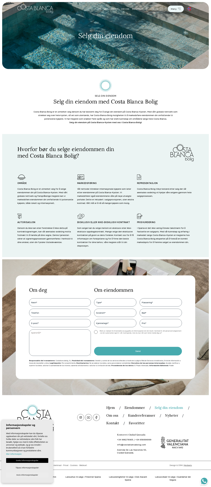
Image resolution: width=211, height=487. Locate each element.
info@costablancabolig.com (131, 444)
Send (138, 351)
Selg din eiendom (170, 407)
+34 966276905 (125, 439)
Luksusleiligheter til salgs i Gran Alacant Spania (128, 478)
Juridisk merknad (53, 465)
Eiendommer (111, 9)
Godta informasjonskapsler (27, 460)
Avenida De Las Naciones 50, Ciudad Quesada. (132, 451)
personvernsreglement (173, 331)
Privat (66, 465)
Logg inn (156, 8)
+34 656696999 (143, 439)
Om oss (125, 9)
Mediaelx (188, 465)
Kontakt (137, 9)
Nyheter (172, 415)
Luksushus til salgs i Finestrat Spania (83, 477)
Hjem (98, 9)
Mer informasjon (14, 453)
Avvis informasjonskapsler (27, 475)
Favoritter (137, 423)
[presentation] (108, 341)
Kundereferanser (142, 415)
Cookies (74, 465)
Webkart (83, 465)
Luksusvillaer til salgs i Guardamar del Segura (173, 478)
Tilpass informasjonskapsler (27, 467)
